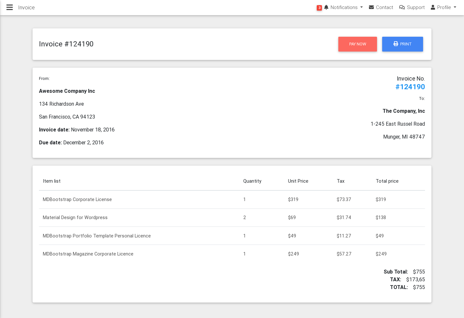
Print (402, 44)
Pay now (357, 44)
